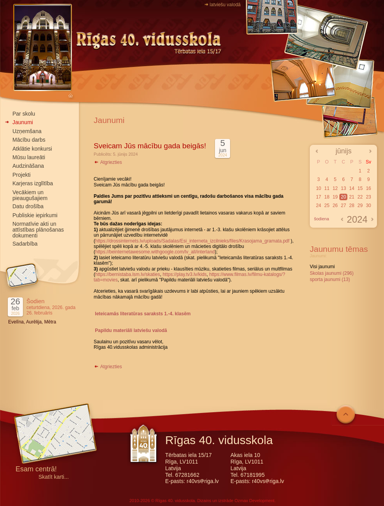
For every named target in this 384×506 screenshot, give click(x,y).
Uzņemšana (27, 131)
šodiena (321, 218)
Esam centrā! (36, 469)
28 (351, 205)
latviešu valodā (225, 4)
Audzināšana (28, 166)
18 (326, 197)
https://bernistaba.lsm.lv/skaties (127, 274)
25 (326, 205)
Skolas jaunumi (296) (332, 273)
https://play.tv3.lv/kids (184, 274)
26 (335, 205)
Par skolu (23, 114)
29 (360, 205)
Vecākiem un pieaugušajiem (29, 195)
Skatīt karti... (53, 477)
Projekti (21, 175)
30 (368, 205)
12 (335, 188)
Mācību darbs (28, 140)
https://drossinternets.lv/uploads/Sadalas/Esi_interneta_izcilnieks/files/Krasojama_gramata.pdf (192, 241)
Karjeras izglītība (32, 183)
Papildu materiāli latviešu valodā (131, 330)
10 (318, 188)
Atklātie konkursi (32, 149)
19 (335, 197)
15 (360, 188)
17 (318, 197)
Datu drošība (28, 206)
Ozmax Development (254, 500)
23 (368, 197)
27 (343, 205)
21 (351, 197)
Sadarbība (25, 244)
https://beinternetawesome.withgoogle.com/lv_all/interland (155, 252)
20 (343, 197)
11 (326, 188)
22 (360, 197)
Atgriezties (108, 162)
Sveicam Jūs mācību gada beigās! (150, 146)
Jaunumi (22, 122)
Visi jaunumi (322, 266)
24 (318, 205)
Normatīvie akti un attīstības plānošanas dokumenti (38, 230)
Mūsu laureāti (28, 157)
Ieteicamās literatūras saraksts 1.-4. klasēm (142, 313)
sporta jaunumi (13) (330, 279)
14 (351, 188)
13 (343, 188)
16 (368, 188)
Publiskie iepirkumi (35, 215)
